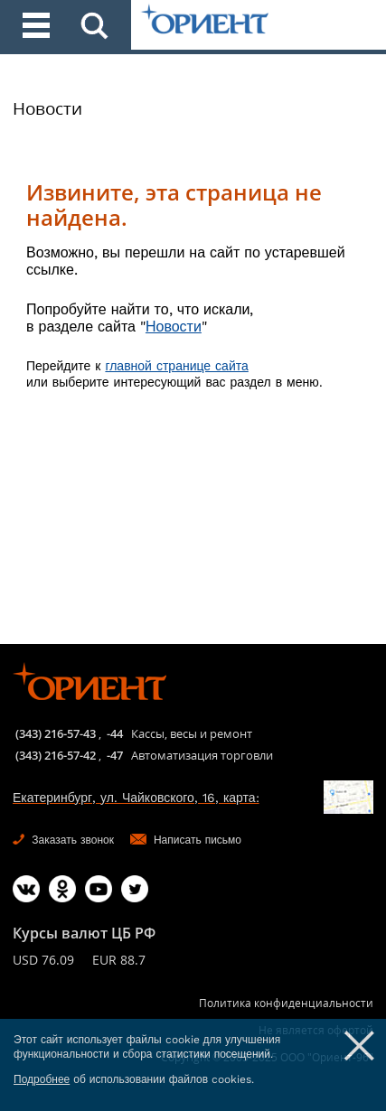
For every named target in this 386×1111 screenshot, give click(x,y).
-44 (115, 733)
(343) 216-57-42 (55, 755)
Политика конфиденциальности (286, 1003)
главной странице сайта (176, 366)
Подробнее (42, 1079)
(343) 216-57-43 (55, 733)
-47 (115, 755)
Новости (47, 108)
